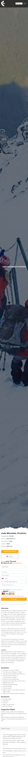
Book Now (14, 599)
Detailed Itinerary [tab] (5, 728)
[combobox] (3, 578)
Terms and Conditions (16, 589)
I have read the (12, 589)
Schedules (10, 556)
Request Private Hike (10, 551)
